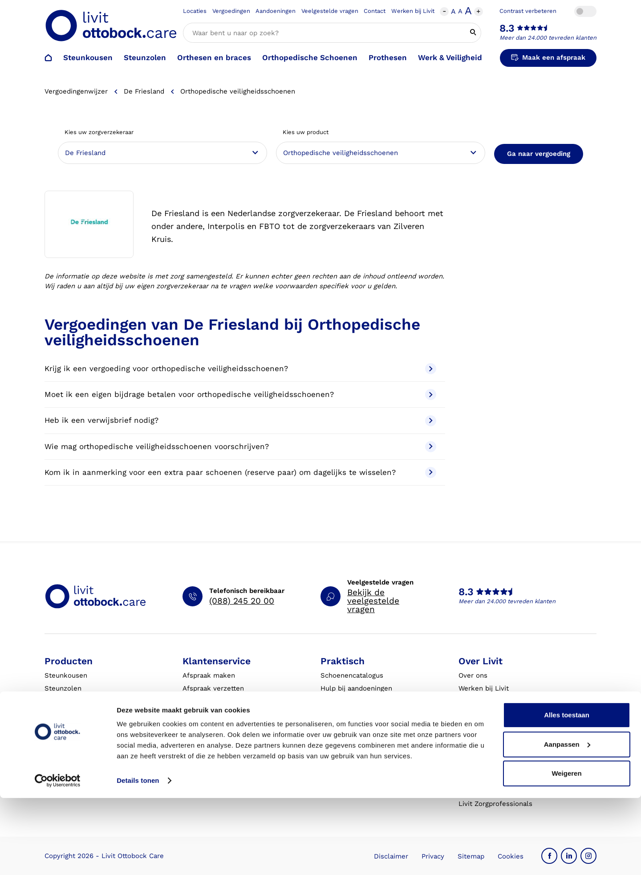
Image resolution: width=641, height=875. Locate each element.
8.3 (507, 28)
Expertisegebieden (488, 701)
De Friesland (144, 91)
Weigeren (566, 850)
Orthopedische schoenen (85, 701)
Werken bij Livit (412, 11)
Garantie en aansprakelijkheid (231, 752)
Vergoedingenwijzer (76, 91)
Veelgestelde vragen (329, 11)
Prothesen (388, 57)
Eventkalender (344, 727)
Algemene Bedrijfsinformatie (367, 765)
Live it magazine (346, 740)
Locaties (195, 11)
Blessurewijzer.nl (486, 752)
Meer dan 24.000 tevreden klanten (547, 37)
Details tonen (138, 857)
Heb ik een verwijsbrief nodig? (240, 420)
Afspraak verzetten (213, 688)
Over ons (472, 675)
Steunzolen (145, 57)
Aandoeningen (276, 11)
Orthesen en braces (214, 57)
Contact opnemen (211, 714)
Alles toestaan (566, 792)
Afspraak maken (209, 675)
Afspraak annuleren (214, 701)
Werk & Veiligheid (450, 57)
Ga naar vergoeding (538, 154)
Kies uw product (306, 132)
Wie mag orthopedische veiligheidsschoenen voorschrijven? (240, 446)
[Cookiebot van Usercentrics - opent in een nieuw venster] (58, 857)
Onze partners (481, 727)
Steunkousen (88, 57)
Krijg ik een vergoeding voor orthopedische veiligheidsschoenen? (240, 368)
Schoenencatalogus (351, 675)
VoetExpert (476, 765)
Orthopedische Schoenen (309, 57)
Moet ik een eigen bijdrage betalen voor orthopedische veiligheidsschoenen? (240, 394)
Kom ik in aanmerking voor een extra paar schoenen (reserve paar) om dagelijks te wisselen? (240, 472)
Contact (374, 11)
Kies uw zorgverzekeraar (99, 132)
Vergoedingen (231, 11)
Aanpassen (567, 821)
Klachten (197, 740)
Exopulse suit (67, 752)
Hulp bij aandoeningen (356, 688)
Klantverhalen (342, 752)
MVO (466, 714)
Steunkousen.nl (483, 740)
